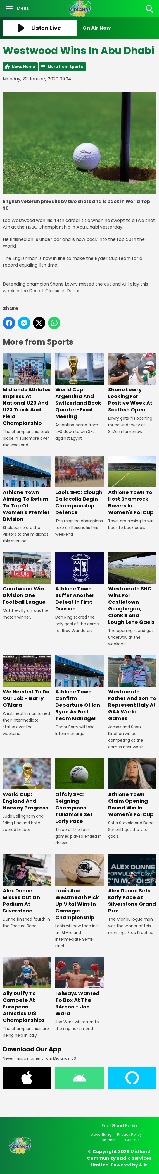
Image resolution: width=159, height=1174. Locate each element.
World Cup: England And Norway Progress (27, 784)
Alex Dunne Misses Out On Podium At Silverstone (27, 884)
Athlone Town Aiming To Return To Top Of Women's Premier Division (27, 489)
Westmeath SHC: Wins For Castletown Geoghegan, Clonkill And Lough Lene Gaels (132, 589)
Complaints (109, 1139)
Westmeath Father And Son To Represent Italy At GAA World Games (132, 688)
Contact (132, 1139)
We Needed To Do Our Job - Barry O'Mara (27, 681)
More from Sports (65, 66)
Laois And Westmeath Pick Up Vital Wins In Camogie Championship (79, 887)
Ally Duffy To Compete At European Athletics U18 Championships (27, 990)
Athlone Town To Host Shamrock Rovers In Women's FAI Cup (132, 486)
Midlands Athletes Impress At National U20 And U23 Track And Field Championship (27, 390)
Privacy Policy (129, 1134)
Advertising (101, 1134)
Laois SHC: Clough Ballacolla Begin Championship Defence (79, 486)
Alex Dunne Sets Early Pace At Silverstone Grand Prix (132, 884)
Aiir (143, 1165)
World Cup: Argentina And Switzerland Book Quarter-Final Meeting (79, 386)
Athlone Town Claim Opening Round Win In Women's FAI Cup (132, 788)
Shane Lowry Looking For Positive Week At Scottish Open (132, 383)
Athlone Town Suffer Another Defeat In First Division (79, 582)
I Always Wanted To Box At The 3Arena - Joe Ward (79, 987)
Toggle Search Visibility (150, 9)
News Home (23, 66)
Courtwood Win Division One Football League (27, 578)
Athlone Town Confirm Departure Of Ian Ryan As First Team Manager (79, 688)
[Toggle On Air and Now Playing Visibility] (119, 28)
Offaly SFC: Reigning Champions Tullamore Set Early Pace (79, 791)
